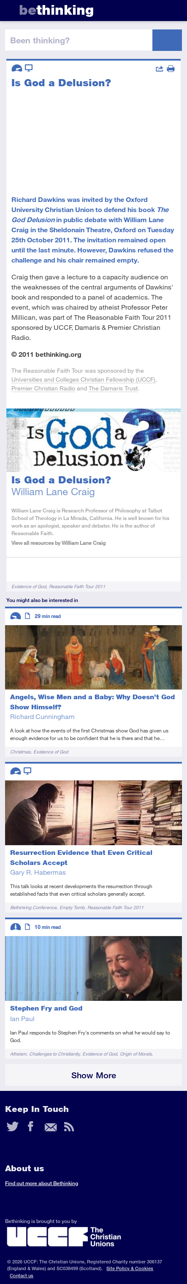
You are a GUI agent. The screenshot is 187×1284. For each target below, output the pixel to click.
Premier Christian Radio (43, 388)
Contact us (21, 1275)
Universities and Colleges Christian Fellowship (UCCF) (83, 379)
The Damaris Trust (113, 388)
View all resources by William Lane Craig (58, 543)
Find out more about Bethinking (41, 1183)
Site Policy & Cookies (129, 1268)
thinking (56, 10)
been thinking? (40, 40)
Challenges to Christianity (54, 1053)
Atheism (18, 1053)
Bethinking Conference (33, 907)
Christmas (20, 751)
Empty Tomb (72, 907)
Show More (93, 1075)
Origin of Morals (136, 1053)
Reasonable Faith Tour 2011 (77, 586)
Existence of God (28, 586)
